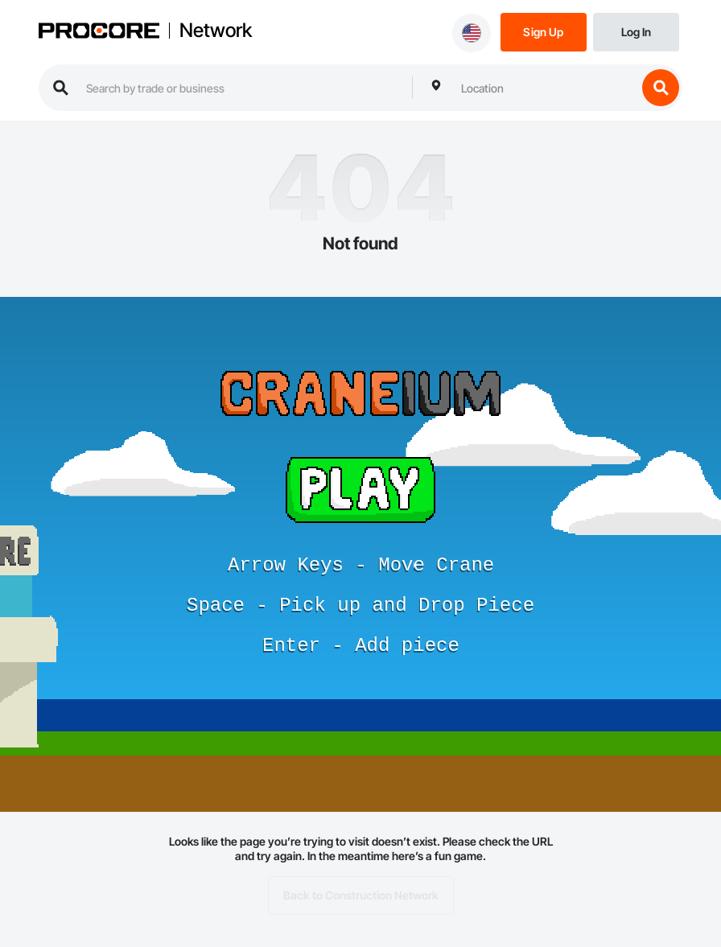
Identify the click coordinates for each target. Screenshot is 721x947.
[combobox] (544, 88)
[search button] (660, 87)
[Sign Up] (544, 31)
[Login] (636, 31)
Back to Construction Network (361, 895)
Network (215, 31)
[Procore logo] (99, 32)
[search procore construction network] (241, 88)
